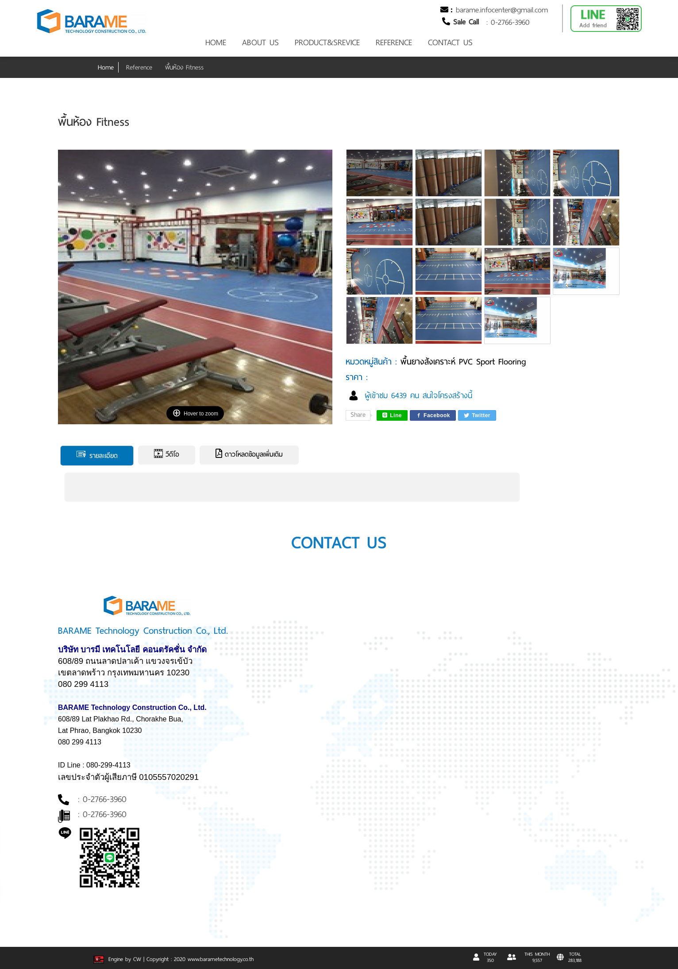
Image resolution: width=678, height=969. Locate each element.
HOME (215, 42)
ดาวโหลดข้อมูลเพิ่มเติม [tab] (249, 454)
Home (106, 67)
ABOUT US (260, 42)
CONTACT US (450, 42)
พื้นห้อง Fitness (184, 67)
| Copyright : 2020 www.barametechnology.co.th (198, 959)
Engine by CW (118, 959)
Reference (139, 67)
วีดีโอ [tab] (166, 454)
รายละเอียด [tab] (97, 455)
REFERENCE (394, 42)
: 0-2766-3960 (508, 22)
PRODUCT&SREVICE (327, 42)
